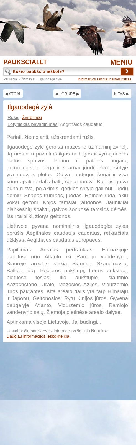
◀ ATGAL (13, 94)
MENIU (121, 62)
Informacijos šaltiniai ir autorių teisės (104, 79)
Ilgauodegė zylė (50, 79)
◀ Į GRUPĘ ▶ (67, 94)
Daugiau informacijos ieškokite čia (38, 336)
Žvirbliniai (28, 79)
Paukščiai (10, 79)
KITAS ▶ (121, 94)
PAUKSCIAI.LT (25, 62)
